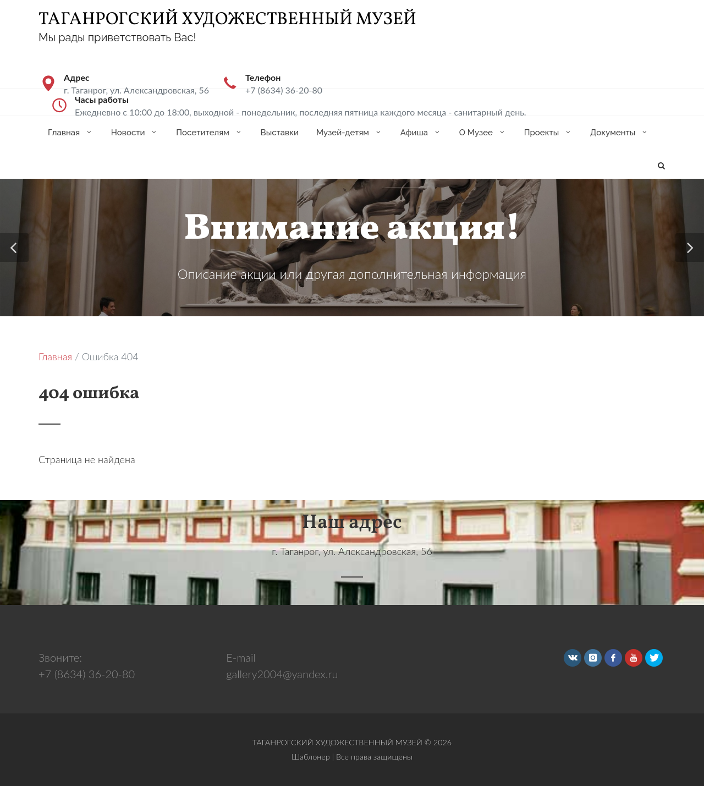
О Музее (483, 132)
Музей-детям (349, 132)
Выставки (280, 133)
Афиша (421, 132)
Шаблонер (311, 756)
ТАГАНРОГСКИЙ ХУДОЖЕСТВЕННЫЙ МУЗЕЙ (227, 20)
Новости (134, 132)
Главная (71, 132)
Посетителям (209, 132)
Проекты (548, 132)
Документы (619, 132)
